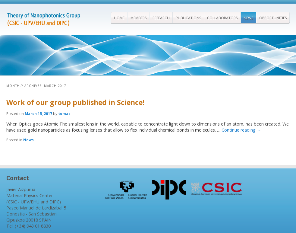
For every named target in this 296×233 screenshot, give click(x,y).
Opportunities (273, 18)
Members (138, 18)
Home (119, 18)
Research (161, 18)
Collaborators (222, 18)
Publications (188, 18)
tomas (64, 113)
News (248, 18)
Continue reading (241, 130)
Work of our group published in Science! (75, 102)
